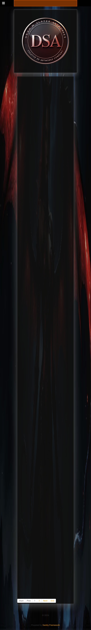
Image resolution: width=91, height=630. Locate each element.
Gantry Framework (51, 625)
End (52, 600)
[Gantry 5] (45, 41)
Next (45, 600)
